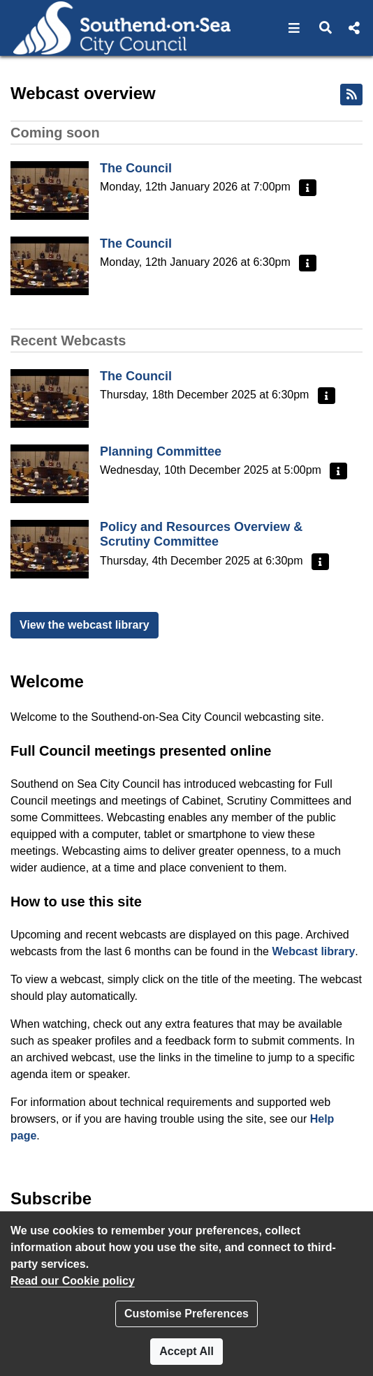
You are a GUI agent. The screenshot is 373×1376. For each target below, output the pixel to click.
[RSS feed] (351, 94)
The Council (136, 168)
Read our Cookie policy (72, 1281)
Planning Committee (160, 451)
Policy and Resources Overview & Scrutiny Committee (201, 534)
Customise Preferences (186, 1313)
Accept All (186, 1351)
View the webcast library (84, 625)
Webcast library (313, 951)
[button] (294, 28)
